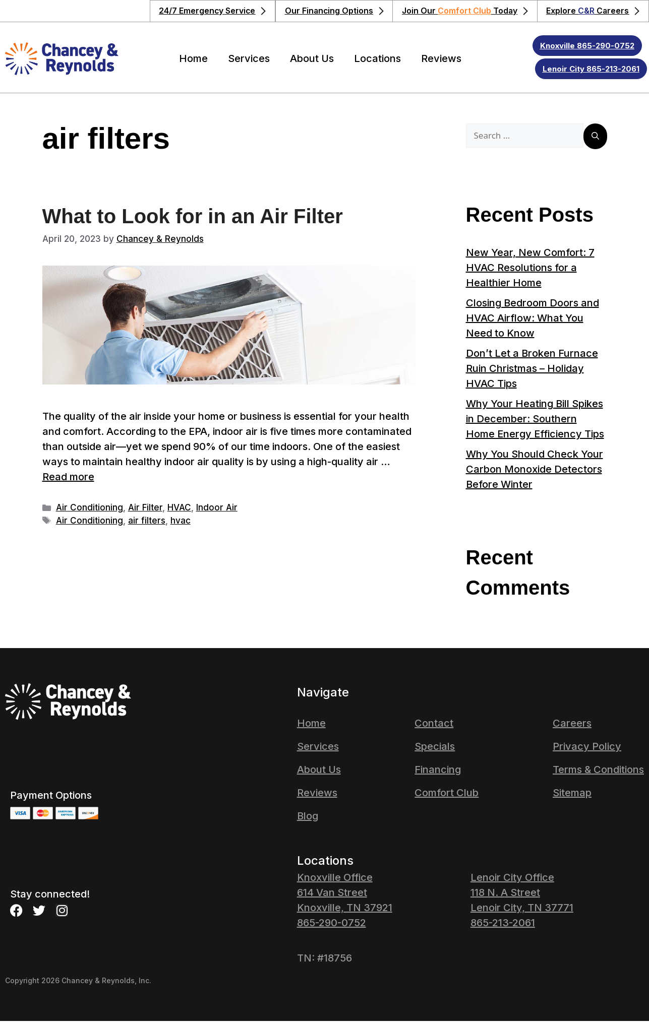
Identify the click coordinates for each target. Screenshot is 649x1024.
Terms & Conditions (598, 772)
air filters (146, 524)
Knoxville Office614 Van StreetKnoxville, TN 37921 (344, 895)
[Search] (595, 139)
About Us (312, 61)
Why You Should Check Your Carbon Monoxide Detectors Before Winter (534, 472)
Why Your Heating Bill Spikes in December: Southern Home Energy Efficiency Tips (535, 422)
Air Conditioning (89, 510)
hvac (180, 524)
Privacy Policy (587, 749)
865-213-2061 (502, 926)
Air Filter (145, 510)
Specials (435, 749)
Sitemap (572, 796)
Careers (572, 726)
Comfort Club (447, 796)
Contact (434, 726)
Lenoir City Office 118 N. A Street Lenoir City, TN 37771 (521, 895)
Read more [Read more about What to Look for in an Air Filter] (68, 480)
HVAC (179, 510)
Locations (377, 61)
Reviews (441, 61)
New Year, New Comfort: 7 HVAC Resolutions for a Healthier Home (530, 270)
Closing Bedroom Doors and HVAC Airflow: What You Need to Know (532, 321)
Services (249, 61)
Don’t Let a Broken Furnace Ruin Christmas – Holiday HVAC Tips (532, 371)
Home (193, 61)
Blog (307, 819)
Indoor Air (217, 510)
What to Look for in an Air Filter (192, 219)
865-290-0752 (331, 926)
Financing (438, 772)
